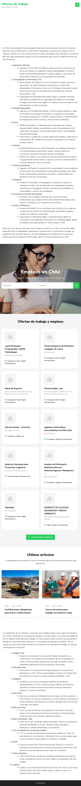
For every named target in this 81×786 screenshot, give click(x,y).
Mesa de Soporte (13, 388)
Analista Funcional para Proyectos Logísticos (16, 466)
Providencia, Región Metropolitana (59, 439)
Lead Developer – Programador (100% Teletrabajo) (15, 349)
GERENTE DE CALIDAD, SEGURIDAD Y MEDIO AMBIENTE (56, 510)
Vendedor (9, 507)
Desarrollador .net (53, 388)
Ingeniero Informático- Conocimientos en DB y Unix (58, 429)
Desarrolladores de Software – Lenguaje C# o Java (59, 347)
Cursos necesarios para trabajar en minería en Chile (58, 611)
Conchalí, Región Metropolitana (18, 476)
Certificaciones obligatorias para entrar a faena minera (18, 611)
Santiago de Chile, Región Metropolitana (15, 362)
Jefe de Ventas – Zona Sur (17, 427)
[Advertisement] (40, 26)
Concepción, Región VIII (15, 436)
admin (7, 606)
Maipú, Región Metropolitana (57, 525)
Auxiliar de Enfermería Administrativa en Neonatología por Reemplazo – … (59, 469)
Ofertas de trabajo (15, 4)
